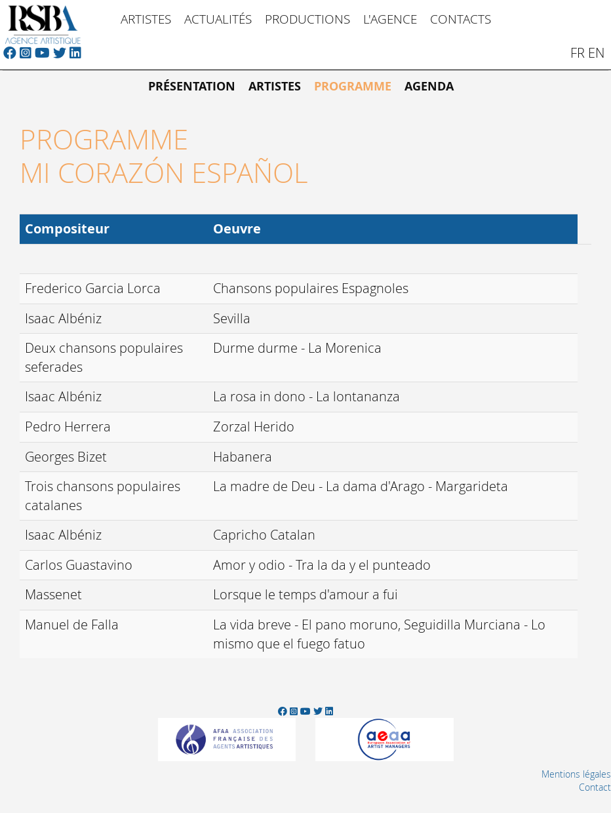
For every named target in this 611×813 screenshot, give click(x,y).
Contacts (460, 18)
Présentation (191, 86)
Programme (352, 86)
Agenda (429, 86)
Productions (307, 18)
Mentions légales (576, 774)
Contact (595, 787)
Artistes (146, 18)
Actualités (218, 18)
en (596, 53)
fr (577, 53)
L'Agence (390, 18)
